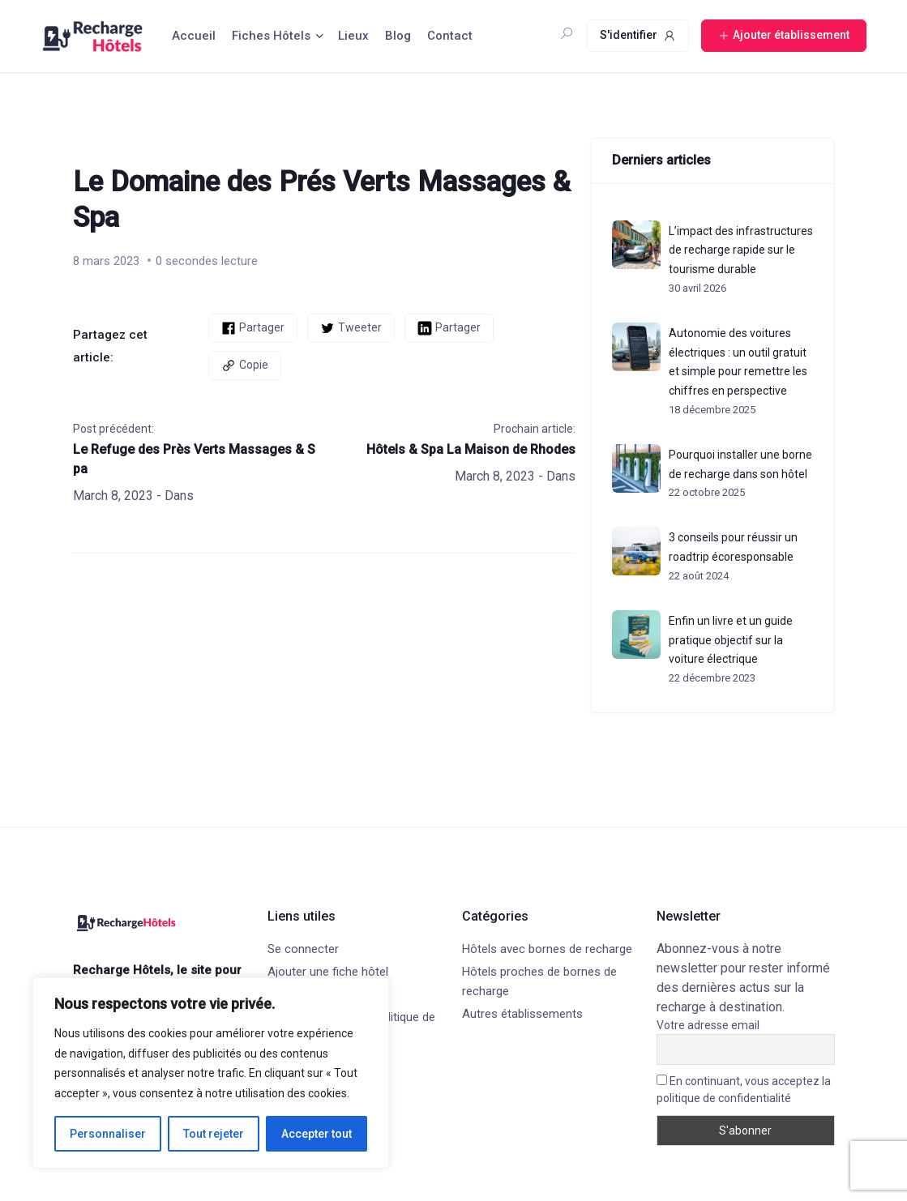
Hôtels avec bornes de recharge (547, 949)
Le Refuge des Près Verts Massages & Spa (194, 459)
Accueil (194, 35)
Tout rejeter (213, 1133)
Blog (398, 35)
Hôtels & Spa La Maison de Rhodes (470, 449)
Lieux (353, 35)
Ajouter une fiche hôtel (327, 971)
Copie (244, 365)
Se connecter (303, 949)
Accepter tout (316, 1133)
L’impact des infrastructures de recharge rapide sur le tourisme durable (741, 250)
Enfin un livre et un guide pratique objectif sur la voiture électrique (731, 639)
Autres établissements (522, 1014)
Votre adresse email (708, 1025)
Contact (450, 35)
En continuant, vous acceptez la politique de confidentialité (744, 1090)
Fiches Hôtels (271, 35)
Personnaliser (108, 1133)
